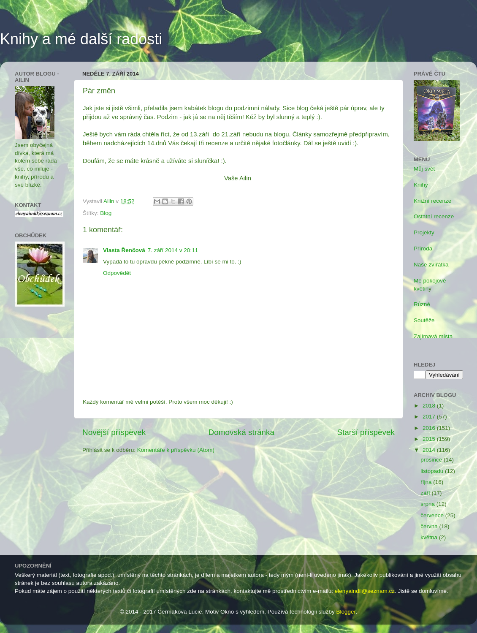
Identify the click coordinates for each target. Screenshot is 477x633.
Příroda (423, 248)
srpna (428, 504)
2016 (430, 428)
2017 (430, 416)
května (429, 537)
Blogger (346, 612)
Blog (105, 213)
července (432, 515)
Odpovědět (117, 273)
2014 (430, 450)
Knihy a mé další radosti (81, 39)
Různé (422, 304)
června (429, 526)
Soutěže (424, 320)
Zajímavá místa (433, 336)
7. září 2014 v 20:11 (173, 250)
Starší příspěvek (366, 432)
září (425, 493)
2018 (430, 405)
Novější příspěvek (114, 432)
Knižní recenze (432, 201)
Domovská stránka (241, 432)
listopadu (432, 471)
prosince (432, 459)
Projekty (424, 232)
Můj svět (424, 169)
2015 (430, 439)
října (426, 482)
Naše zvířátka (431, 264)
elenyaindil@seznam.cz (365, 591)
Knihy (421, 185)
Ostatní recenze (434, 216)
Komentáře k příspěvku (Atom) (175, 450)
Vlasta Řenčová (124, 250)
